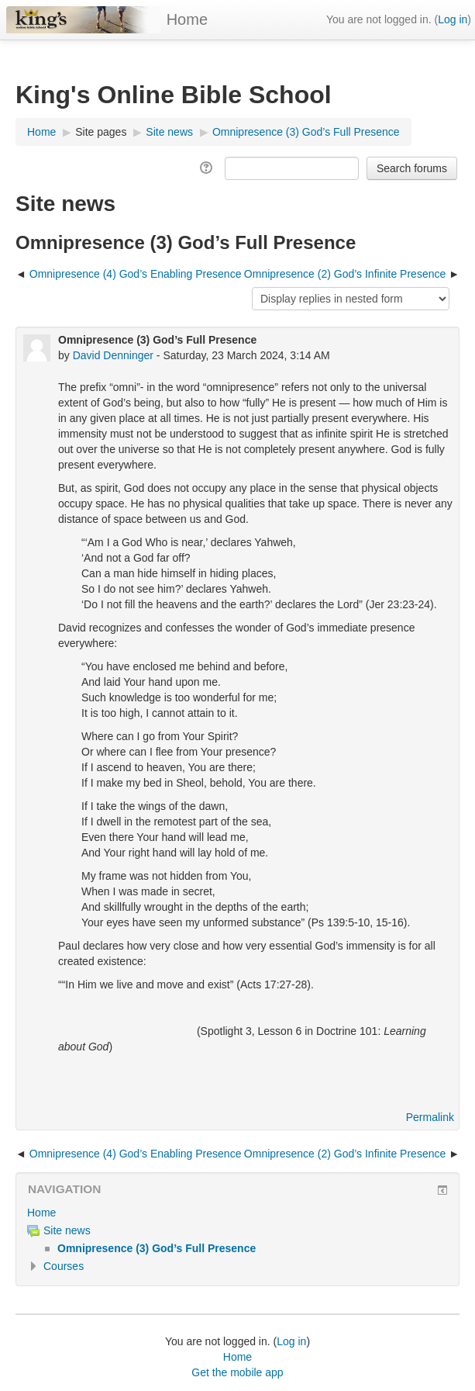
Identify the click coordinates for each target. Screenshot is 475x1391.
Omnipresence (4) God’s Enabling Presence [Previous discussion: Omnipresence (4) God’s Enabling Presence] (135, 274)
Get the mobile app (237, 1372)
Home (187, 19)
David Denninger (113, 355)
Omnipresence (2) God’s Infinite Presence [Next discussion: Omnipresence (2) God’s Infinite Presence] (346, 274)
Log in (452, 19)
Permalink (430, 1117)
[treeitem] (237, 1212)
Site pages (100, 132)
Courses (63, 1266)
